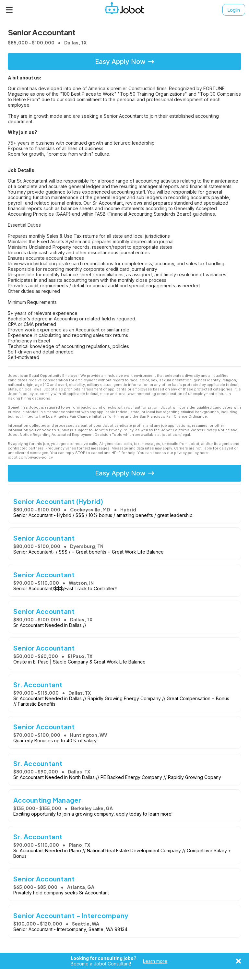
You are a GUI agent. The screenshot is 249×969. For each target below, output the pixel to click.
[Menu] (9, 9)
